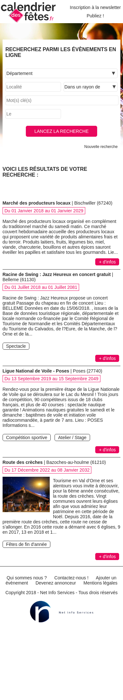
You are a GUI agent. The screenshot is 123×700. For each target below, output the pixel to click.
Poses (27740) (87, 370)
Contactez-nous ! (71, 577)
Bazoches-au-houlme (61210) (76, 462)
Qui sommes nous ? (26, 577)
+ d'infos (107, 261)
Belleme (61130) (19, 279)
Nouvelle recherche (101, 146)
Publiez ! (95, 15)
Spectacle (16, 346)
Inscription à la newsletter (95, 7)
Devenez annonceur (56, 582)
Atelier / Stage (72, 437)
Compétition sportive (26, 437)
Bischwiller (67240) (93, 203)
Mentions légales (101, 582)
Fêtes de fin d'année (26, 544)
